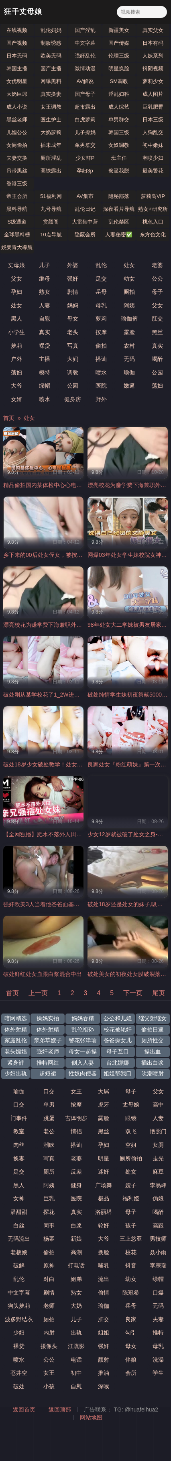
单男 (49, 1104)
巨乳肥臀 (152, 107)
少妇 (18, 1332)
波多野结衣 (19, 1319)
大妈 (72, 359)
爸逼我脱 (118, 171)
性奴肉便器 (83, 1073)
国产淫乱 (85, 30)
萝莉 (101, 318)
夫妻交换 (16, 158)
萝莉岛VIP (153, 196)
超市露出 (85, 107)
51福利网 (50, 196)
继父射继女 (152, 1018)
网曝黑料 (51, 81)
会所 (130, 1373)
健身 (76, 1185)
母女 (72, 318)
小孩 (49, 1386)
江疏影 (76, 1346)
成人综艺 (118, 107)
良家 (130, 1319)
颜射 (103, 1359)
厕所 (49, 1171)
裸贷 (44, 345)
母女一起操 (83, 1051)
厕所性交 (152, 1040)
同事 (49, 1225)
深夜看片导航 (118, 209)
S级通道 (16, 222)
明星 (103, 1158)
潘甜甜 (18, 1212)
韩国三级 (118, 132)
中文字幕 (85, 43)
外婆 (72, 265)
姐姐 (103, 1332)
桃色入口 (152, 222)
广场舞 (103, 1185)
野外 (101, 399)
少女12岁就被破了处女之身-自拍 (128, 834)
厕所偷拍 (131, 1158)
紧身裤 (15, 1062)
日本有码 (152, 43)
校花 (130, 1252)
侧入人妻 (82, 1062)
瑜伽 (129, 372)
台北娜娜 (117, 1062)
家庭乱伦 (15, 1040)
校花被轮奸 (118, 1029)
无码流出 (19, 1238)
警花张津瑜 (83, 1040)
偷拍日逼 (152, 1029)
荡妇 (16, 372)
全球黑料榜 (17, 235)
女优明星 (16, 81)
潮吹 (49, 1145)
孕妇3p (85, 171)
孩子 (130, 1225)
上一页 (38, 993)
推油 (103, 1373)
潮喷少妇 (152, 158)
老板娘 (18, 1252)
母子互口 (117, 1051)
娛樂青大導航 (17, 247)
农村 (129, 345)
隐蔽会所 (85, 235)
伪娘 (158, 1198)
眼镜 (130, 1118)
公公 (157, 278)
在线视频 (16, 30)
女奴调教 (118, 145)
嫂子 (130, 1185)
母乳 (101, 305)
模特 (44, 372)
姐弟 (76, 1279)
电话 (76, 1359)
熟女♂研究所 (153, 209)
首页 (8, 418)
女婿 (16, 399)
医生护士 (51, 120)
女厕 (158, 1145)
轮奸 (103, 1225)
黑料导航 (16, 209)
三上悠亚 (131, 1238)
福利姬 (130, 1198)
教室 (18, 1131)
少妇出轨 (15, 1073)
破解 (18, 1265)
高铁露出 (51, 171)
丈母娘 (16, 265)
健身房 (72, 399)
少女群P (85, 158)
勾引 (130, 1332)
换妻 (18, 1158)
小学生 (16, 332)
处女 (129, 265)
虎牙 (103, 1104)
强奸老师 (48, 1051)
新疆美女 (118, 30)
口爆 (158, 1292)
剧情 (72, 292)
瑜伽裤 (129, 318)
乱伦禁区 (118, 222)
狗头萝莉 (19, 1306)
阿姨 (129, 305)
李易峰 (158, 1185)
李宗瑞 (158, 1265)
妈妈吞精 (82, 1018)
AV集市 (84, 196)
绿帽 (44, 385)
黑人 (16, 318)
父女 (16, 278)
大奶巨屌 (16, 94)
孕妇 (16, 292)
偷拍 (101, 345)
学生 (158, 1373)
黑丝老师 (16, 120)
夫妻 (158, 1319)
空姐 (130, 1145)
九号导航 (51, 209)
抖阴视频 (152, 68)
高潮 (76, 1252)
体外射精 (15, 1029)
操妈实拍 (48, 1018)
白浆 (76, 1225)
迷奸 (103, 1171)
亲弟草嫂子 (48, 1040)
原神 (49, 1265)
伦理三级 (118, 56)
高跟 (158, 1225)
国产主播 (51, 68)
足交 (101, 278)
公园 (157, 372)
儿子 (44, 265)
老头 (72, 332)
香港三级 (16, 183)
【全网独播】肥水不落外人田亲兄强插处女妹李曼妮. (68, 834)
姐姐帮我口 (118, 1073)
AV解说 (84, 81)
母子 (157, 292)
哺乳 (103, 1265)
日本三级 (152, 120)
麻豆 (158, 1171)
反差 (76, 1171)
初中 (76, 1373)
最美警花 (152, 171)
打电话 (76, 1265)
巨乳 (49, 1198)
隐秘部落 (118, 196)
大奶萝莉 (51, 132)
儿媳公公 (16, 132)
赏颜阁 (51, 222)
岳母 (101, 292)
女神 (18, 1198)
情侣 (76, 1131)
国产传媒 (118, 43)
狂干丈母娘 (23, 12)
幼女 (129, 278)
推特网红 (48, 1062)
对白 (49, 1279)
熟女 (44, 292)
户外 (16, 359)
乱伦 (101, 265)
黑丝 (157, 332)
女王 (76, 1091)
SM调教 (119, 81)
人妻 (44, 305)
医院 (101, 385)
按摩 (101, 332)
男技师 (158, 1238)
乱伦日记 (85, 209)
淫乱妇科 (118, 94)
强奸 (72, 278)
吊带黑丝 (16, 171)
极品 (103, 1198)
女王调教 (51, 107)
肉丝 (18, 1145)
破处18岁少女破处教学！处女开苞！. (49, 764)
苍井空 (18, 1373)
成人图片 (152, 94)
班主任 (119, 158)
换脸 (103, 1252)
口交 (49, 1091)
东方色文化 (153, 235)
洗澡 (158, 1359)
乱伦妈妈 (51, 30)
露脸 (129, 332)
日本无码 (16, 56)
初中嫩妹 (152, 145)
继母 (44, 278)
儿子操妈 (85, 132)
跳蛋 (49, 1118)
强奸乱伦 (85, 56)
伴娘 (130, 1359)
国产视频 (16, 43)
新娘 (76, 1238)
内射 (49, 1332)
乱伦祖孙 (82, 1029)
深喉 (103, 1386)
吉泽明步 (76, 1118)
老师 (49, 1306)
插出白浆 (152, 1062)
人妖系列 (152, 56)
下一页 (132, 993)
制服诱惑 (51, 43)
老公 (49, 1131)
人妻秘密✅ (118, 235)
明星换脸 (118, 68)
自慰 (44, 318)
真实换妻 (51, 94)
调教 (72, 372)
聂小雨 (158, 1252)
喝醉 (157, 359)
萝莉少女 (152, 81)
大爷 (16, 385)
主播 (44, 359)
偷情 (103, 1292)
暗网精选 (15, 1018)
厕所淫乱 (51, 158)
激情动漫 (85, 68)
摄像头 (49, 1346)
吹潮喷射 (152, 1073)
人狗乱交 (152, 132)
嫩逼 (129, 385)
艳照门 (158, 1131)
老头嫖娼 (15, 1051)
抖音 (130, 1265)
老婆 (157, 265)
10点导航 (50, 235)
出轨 (76, 1332)
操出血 (152, 1051)
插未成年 (51, 145)
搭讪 (101, 359)
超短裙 (47, 1073)
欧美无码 (51, 56)
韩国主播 (16, 68)
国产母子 (85, 94)
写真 (72, 345)
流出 (103, 1279)
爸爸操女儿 (118, 1040)
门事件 (18, 1118)
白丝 (18, 1225)
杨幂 (49, 1238)
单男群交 (118, 120)
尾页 (158, 993)
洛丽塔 (103, 1212)
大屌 (103, 1091)
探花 (49, 1212)
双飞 (130, 1131)
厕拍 (129, 292)
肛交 (157, 318)
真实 (44, 332)
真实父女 (152, 30)
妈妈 (72, 305)
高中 (158, 1104)
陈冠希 (130, 1292)
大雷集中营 (85, 222)
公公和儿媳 (118, 1018)
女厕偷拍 (16, 145)
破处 (18, 1386)
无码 (129, 359)
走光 (158, 1158)
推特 (158, 1332)
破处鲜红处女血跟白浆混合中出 (42, 974)
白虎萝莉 (85, 120)
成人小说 (16, 107)
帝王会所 (16, 196)
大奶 (76, 1306)
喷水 (101, 372)
